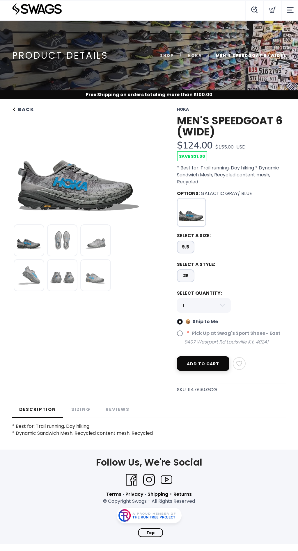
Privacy (134, 494)
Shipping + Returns (170, 494)
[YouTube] (166, 480)
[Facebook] (131, 480)
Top (150, 533)
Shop (167, 55)
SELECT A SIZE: (194, 235)
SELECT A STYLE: (196, 264)
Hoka (195, 55)
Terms (113, 494)
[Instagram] (149, 480)
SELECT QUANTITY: (199, 293)
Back (23, 109)
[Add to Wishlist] (239, 363)
